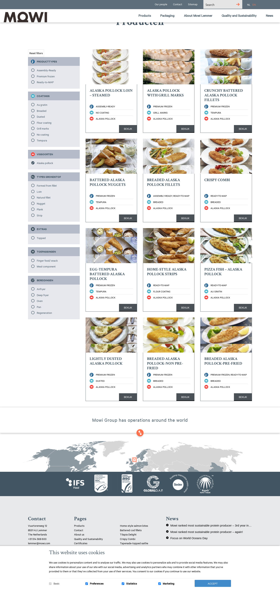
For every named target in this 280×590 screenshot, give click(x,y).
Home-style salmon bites (134, 525)
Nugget (41, 203)
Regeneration (44, 312)
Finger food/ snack (47, 260)
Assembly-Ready (46, 70)
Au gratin (42, 104)
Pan (39, 307)
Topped (41, 238)
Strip (39, 215)
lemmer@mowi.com (39, 543)
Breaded (41, 110)
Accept (213, 583)
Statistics (131, 583)
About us (79, 534)
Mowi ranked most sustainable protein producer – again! (204, 532)
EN (254, 4)
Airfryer (41, 289)
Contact (78, 530)
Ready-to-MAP (45, 82)
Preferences (96, 583)
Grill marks (43, 128)
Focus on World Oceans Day (186, 538)
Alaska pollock (45, 163)
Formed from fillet (47, 185)
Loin (39, 191)
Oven (40, 300)
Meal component (46, 266)
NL (248, 4)
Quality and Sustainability (88, 539)
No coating (43, 134)
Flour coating (44, 122)
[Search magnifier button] (238, 4)
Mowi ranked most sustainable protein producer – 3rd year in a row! (209, 525)
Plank (40, 209)
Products (79, 525)
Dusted (41, 116)
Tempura (42, 140)
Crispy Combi (127, 539)
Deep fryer (43, 295)
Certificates (80, 543)
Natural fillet (44, 197)
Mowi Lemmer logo (24, 17)
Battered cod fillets (131, 530)
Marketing (168, 583)
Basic (56, 583)
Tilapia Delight (128, 534)
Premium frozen (46, 76)
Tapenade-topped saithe (134, 543)
